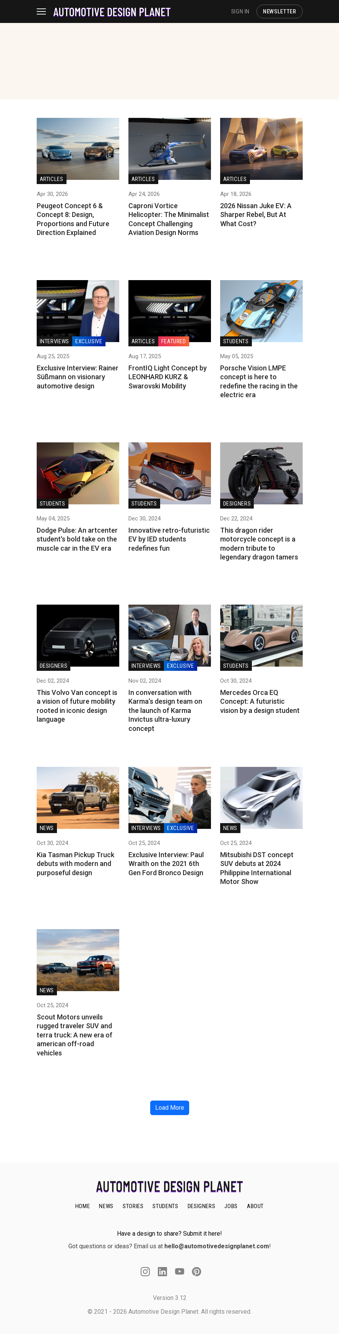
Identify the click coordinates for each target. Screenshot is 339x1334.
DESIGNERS (202, 1206)
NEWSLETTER (279, 11)
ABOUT (255, 1206)
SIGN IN (240, 11)
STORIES (133, 1206)
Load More (169, 1107)
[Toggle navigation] (45, 11)
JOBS (231, 1206)
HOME (82, 1206)
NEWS (106, 1206)
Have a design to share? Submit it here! (169, 1233)
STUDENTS (165, 1206)
